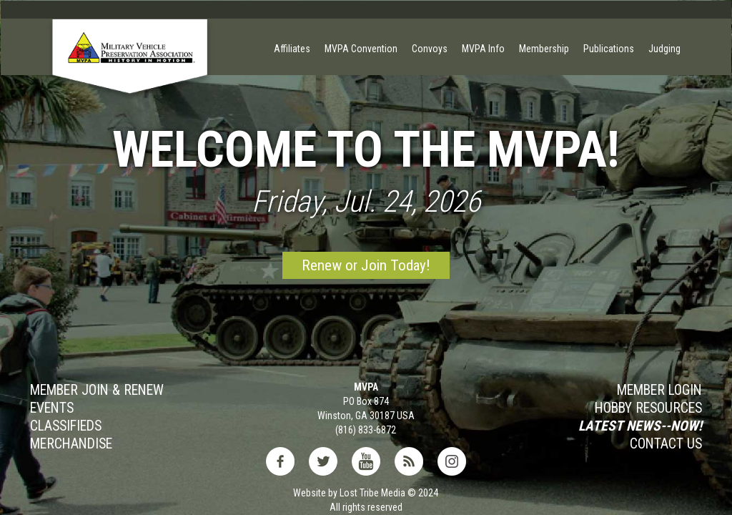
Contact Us (666, 444)
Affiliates (292, 48)
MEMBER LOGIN (659, 390)
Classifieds (66, 426)
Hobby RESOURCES (648, 408)
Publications (608, 48)
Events (52, 408)
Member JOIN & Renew (97, 390)
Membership (544, 48)
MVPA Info (483, 48)
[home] (130, 69)
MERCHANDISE (71, 444)
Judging (664, 48)
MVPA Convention (361, 48)
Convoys (429, 48)
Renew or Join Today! (366, 265)
